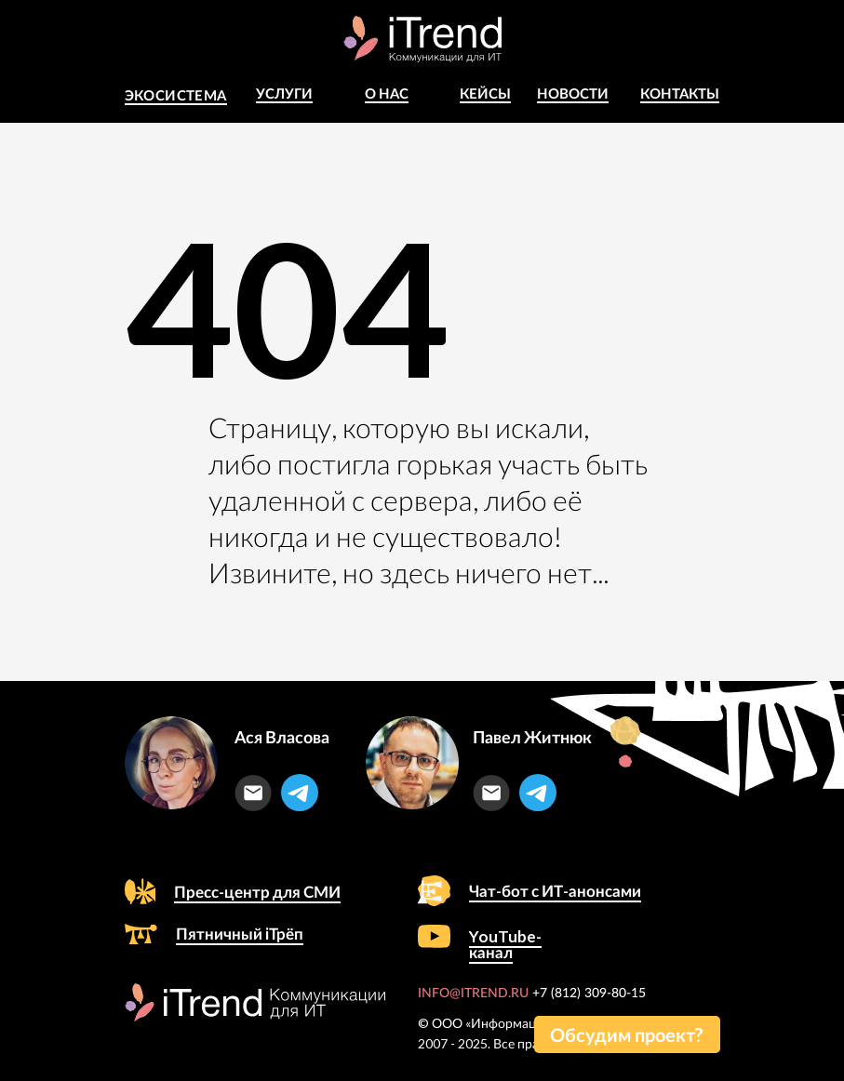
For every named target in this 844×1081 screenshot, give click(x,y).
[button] (627, 1034)
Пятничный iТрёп (239, 933)
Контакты (679, 93)
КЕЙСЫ (485, 93)
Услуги (284, 93)
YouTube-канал (505, 944)
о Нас (387, 93)
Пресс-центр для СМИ (257, 891)
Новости (573, 93)
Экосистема (176, 95)
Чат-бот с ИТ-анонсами (555, 891)
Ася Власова (281, 737)
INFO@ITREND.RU (473, 993)
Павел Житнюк (532, 737)
